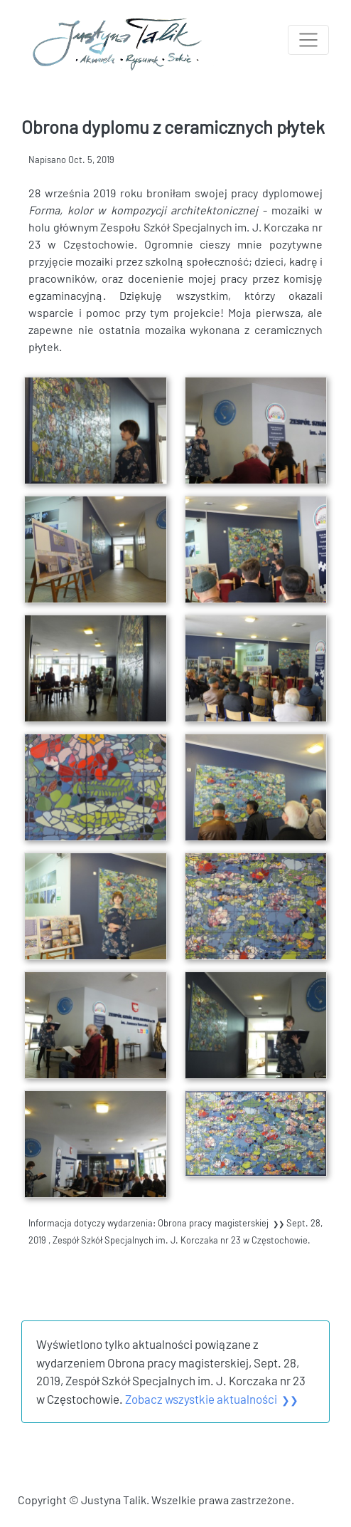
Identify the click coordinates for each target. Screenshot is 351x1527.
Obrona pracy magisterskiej (222, 1223)
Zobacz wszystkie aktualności (211, 1399)
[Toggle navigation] (308, 40)
